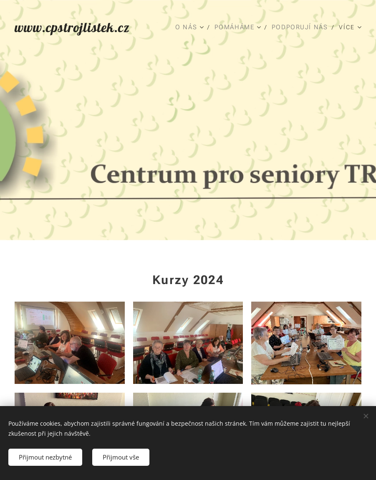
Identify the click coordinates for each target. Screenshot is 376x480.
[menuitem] (190, 27)
